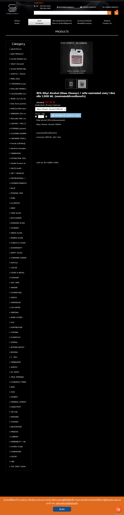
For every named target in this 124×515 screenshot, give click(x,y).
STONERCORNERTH (89, 7)
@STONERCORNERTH (66, 7)
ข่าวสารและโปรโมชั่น (84, 22)
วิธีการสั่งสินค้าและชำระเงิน (62, 22)
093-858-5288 (45, 8)
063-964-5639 (45, 6)
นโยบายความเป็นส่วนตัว (67, 503)
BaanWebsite (118, 514)
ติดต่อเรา (107, 22)
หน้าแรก (17, 22)
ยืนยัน (62, 509)
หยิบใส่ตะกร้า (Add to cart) (66, 115)
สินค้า (39, 22)
